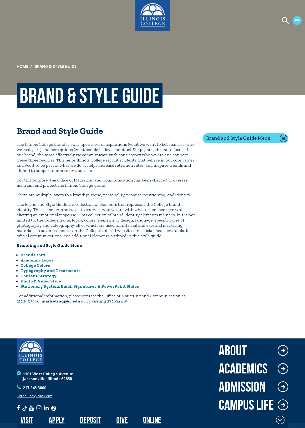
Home (22, 66)
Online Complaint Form (34, 396)
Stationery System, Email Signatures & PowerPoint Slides (79, 286)
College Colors (35, 265)
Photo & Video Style (40, 281)
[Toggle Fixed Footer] (280, 420)
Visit (26, 419)
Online (152, 419)
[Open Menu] (246, 21)
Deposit (90, 419)
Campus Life (246, 405)
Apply (57, 419)
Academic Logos (36, 260)
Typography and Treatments (50, 270)
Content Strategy (38, 275)
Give (122, 419)
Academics (243, 368)
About (233, 350)
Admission (242, 386)
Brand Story (33, 254)
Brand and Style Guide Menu (238, 138)
